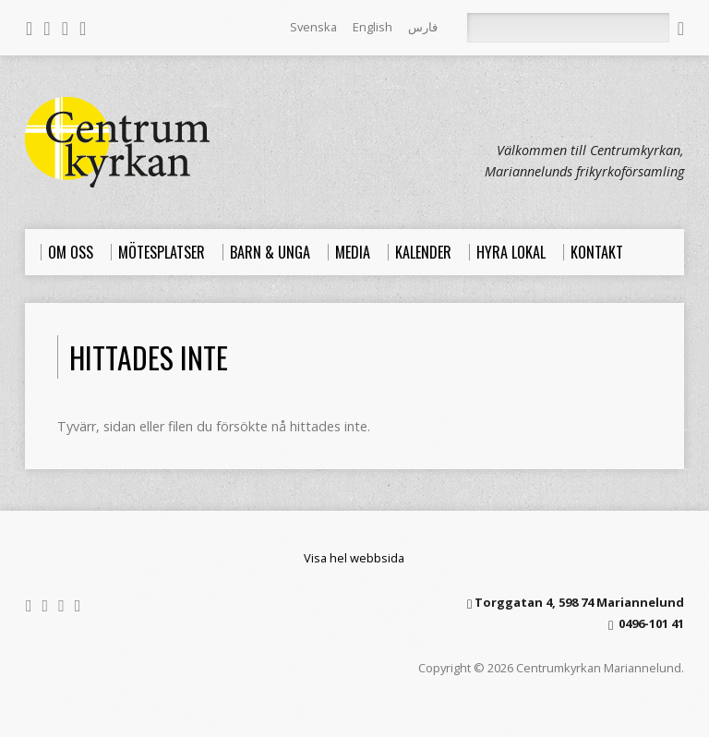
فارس (423, 26)
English (372, 26)
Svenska (313, 26)
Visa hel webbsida (354, 558)
